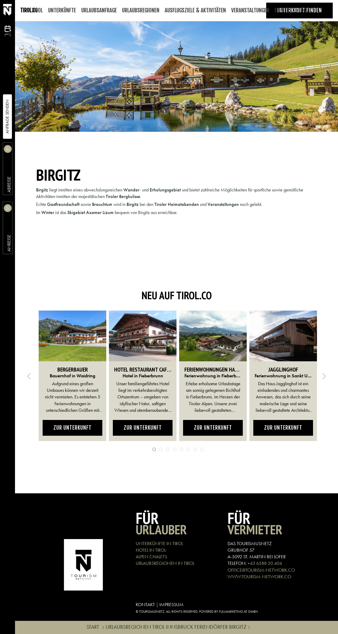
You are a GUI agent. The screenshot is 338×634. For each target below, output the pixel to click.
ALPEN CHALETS (151, 557)
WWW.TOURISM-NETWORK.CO (259, 577)
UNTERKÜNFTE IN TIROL (159, 543)
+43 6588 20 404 (265, 563)
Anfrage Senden (7, 117)
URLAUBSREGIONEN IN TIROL (165, 563)
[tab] (154, 449)
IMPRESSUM (171, 604)
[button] (28, 376)
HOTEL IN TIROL (151, 550)
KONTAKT (145, 604)
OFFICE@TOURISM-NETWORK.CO (261, 570)
